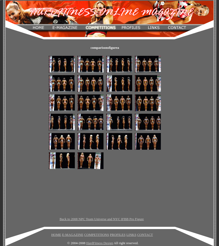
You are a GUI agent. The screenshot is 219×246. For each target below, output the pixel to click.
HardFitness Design (99, 243)
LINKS (131, 235)
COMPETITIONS (96, 235)
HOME (56, 235)
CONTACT (145, 235)
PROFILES (117, 235)
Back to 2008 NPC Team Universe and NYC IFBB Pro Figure (101, 219)
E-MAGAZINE (72, 235)
